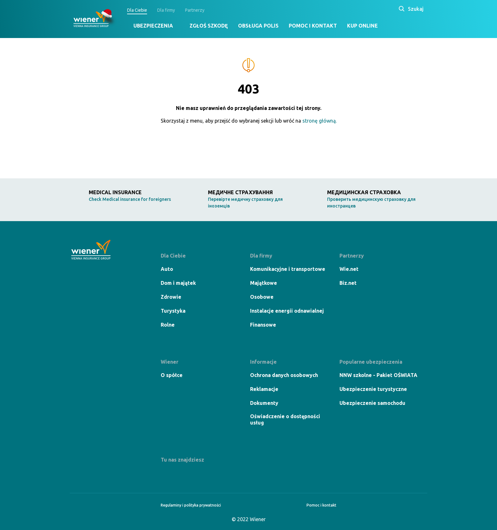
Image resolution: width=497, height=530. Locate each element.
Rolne (168, 325)
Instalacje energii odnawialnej (287, 311)
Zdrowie (171, 297)
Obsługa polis (258, 26)
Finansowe (263, 325)
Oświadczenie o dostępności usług (285, 419)
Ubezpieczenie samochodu (372, 403)
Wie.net (348, 269)
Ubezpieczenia (153, 26)
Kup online (362, 26)
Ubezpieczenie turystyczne (373, 389)
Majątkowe (263, 283)
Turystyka (173, 311)
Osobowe (262, 297)
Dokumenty (264, 403)
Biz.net (348, 283)
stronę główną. (319, 121)
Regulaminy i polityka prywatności (191, 505)
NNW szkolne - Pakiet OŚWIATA (378, 375)
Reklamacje (264, 389)
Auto (167, 269)
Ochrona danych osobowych (284, 375)
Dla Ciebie (137, 10)
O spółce (172, 375)
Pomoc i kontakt (313, 26)
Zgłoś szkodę (209, 26)
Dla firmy (166, 10)
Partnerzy (194, 10)
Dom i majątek (178, 283)
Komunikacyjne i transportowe (287, 269)
